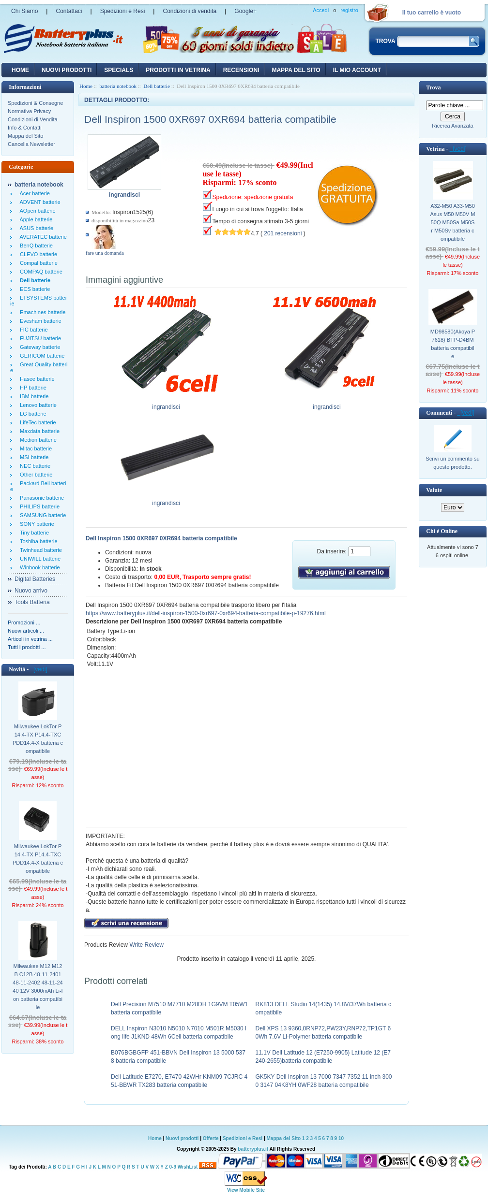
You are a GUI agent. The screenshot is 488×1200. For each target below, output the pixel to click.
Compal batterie (37, 263)
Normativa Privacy (29, 111)
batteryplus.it (253, 1149)
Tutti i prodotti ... (27, 647)
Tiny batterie (33, 532)
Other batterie (34, 474)
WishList (188, 1167)
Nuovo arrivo (31, 590)
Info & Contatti (25, 127)
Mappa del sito (296, 70)
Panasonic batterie (40, 498)
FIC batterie (32, 330)
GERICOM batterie (40, 356)
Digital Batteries (35, 579)
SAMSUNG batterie (41, 515)
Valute (434, 490)
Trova (433, 87)
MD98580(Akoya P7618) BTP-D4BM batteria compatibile (452, 344)
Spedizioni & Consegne (35, 103)
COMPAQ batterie (39, 272)
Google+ (245, 11)
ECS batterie (33, 289)
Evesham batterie (39, 321)
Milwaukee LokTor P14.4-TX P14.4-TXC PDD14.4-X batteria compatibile (38, 738)
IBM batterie (32, 396)
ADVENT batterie (39, 202)
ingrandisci (166, 404)
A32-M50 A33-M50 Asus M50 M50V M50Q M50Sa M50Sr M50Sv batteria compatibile (452, 222)
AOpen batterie (36, 211)
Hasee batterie (36, 379)
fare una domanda (105, 253)
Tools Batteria (32, 602)
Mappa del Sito (25, 136)
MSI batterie (32, 457)
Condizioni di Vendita (33, 119)
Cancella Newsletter (31, 144)
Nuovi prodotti (182, 1138)
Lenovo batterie (37, 405)
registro (349, 10)
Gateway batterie (38, 347)
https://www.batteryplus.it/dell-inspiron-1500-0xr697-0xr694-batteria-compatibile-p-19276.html (206, 613)
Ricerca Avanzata (452, 126)
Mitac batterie (34, 448)
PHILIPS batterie (38, 506)
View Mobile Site (246, 1190)
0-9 (172, 1167)
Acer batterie (33, 193)
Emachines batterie (41, 312)
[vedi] (38, 669)
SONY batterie (35, 524)
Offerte (211, 1138)
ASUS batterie (35, 228)
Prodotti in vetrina (178, 70)
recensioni (241, 70)
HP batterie (31, 387)
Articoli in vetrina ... (30, 639)
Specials (118, 70)
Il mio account (357, 70)
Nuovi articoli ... (26, 631)
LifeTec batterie (36, 422)
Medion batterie (37, 440)
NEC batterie (33, 466)
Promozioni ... (24, 622)
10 (341, 1138)
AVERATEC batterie (42, 237)
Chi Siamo (24, 11)
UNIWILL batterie (39, 559)
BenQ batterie (35, 245)
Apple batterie (34, 219)
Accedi (321, 10)
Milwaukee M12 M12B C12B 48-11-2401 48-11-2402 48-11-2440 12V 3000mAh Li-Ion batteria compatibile (37, 986)
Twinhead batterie (39, 550)
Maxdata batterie (38, 431)
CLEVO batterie (37, 254)
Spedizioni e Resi (122, 11)
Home (20, 70)
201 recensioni (283, 233)
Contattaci (69, 11)
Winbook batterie (38, 567)
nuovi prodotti (67, 70)
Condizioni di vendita (189, 11)
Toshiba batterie (37, 541)
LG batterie (31, 414)
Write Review (146, 944)
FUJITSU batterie (39, 338)
